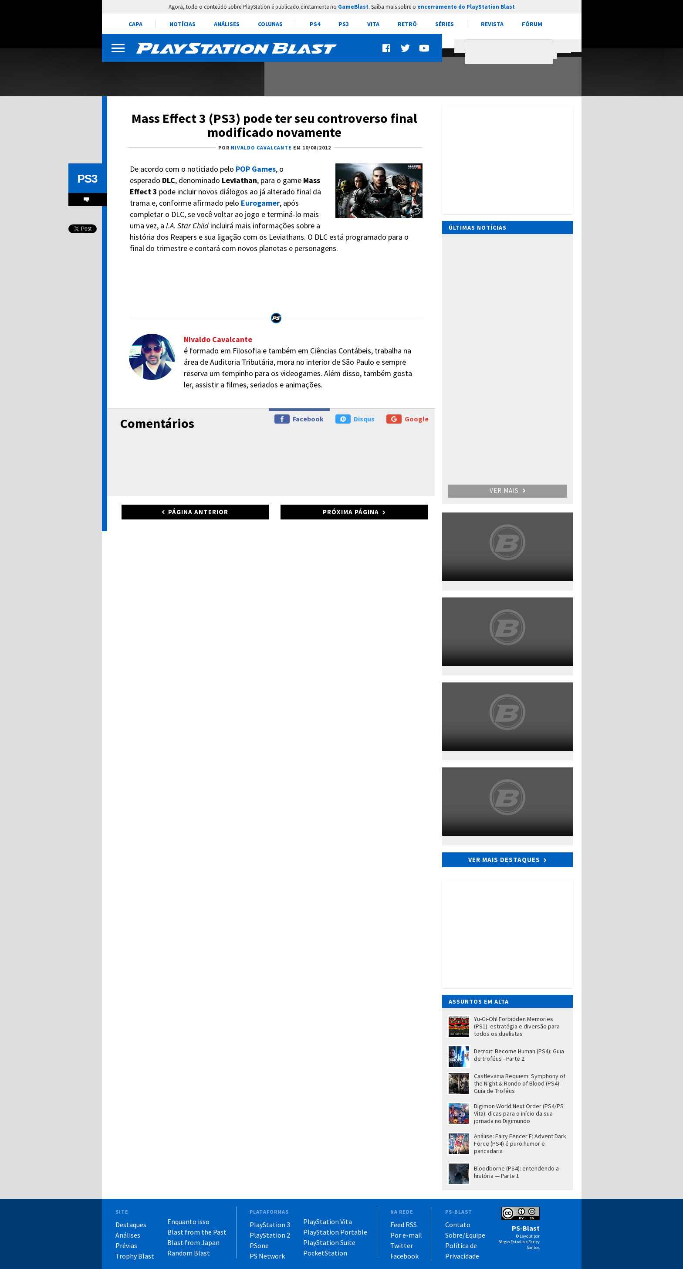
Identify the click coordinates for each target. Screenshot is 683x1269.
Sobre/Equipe (465, 1235)
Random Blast (188, 1253)
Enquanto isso (188, 1221)
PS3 (343, 24)
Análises (227, 24)
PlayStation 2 (270, 1235)
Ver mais (507, 490)
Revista (492, 24)
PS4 (315, 24)
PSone (259, 1245)
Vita (373, 24)
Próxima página (351, 512)
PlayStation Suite (329, 1242)
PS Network (267, 1256)
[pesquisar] (511, 52)
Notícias (182, 24)
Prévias (126, 1245)
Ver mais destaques (504, 859)
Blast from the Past (197, 1232)
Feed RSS (403, 1224)
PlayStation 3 (270, 1224)
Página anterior (198, 512)
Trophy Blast (134, 1256)
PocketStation (325, 1253)
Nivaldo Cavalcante (218, 339)
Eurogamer (260, 203)
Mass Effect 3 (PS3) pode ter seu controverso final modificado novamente (274, 125)
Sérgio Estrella (511, 1242)
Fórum (532, 24)
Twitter (401, 1245)
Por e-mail (406, 1235)
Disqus (355, 419)
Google (407, 419)
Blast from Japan (193, 1242)
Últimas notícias (478, 227)
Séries (444, 24)
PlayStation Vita (327, 1221)
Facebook (299, 419)
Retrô (407, 24)
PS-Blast (526, 1228)
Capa (135, 24)
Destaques (130, 1224)
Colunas (270, 24)
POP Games (256, 169)
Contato (457, 1224)
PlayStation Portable (335, 1232)
